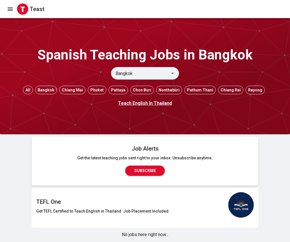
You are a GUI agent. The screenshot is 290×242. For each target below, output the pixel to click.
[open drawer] (10, 9)
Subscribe (145, 171)
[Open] (172, 73)
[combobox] (140, 73)
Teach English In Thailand (145, 103)
